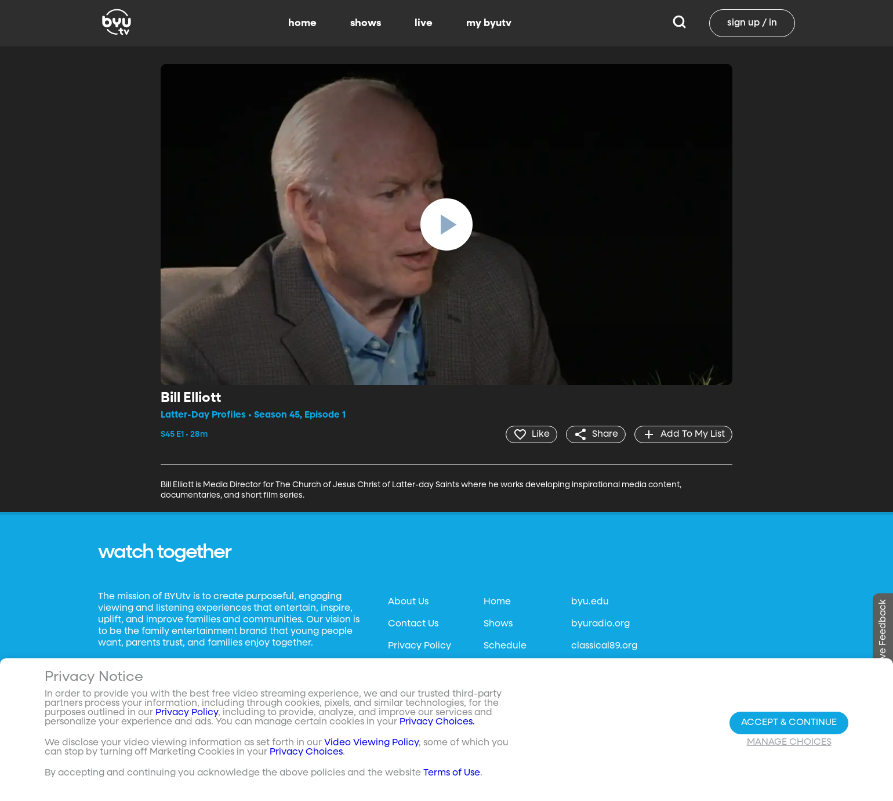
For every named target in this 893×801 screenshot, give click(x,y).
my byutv (488, 23)
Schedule (505, 646)
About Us (408, 602)
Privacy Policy (419, 646)
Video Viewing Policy (371, 743)
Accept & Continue (789, 722)
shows (365, 23)
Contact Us (413, 624)
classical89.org (604, 646)
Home (497, 602)
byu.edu (590, 602)
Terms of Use (451, 773)
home (302, 23)
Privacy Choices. (437, 722)
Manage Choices (789, 742)
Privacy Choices (306, 752)
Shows (498, 624)
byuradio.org (600, 624)
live (424, 23)
